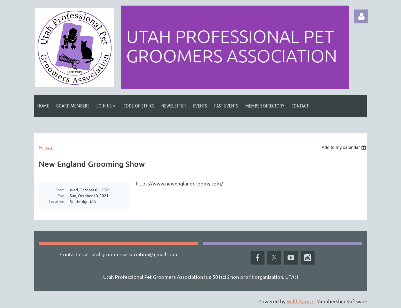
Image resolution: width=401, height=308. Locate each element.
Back (48, 148)
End (61, 195)
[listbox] (344, 147)
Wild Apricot (301, 301)
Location (56, 201)
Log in (361, 16)
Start (60, 189)
